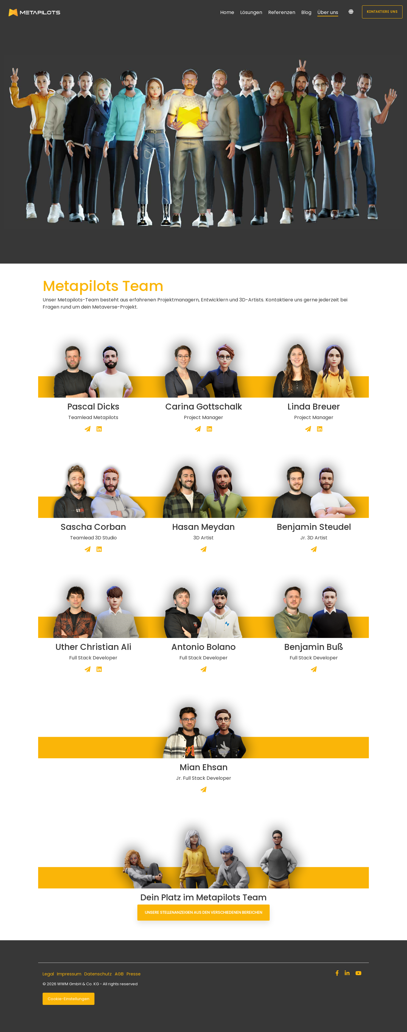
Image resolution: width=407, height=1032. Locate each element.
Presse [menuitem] (134, 974)
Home (227, 12)
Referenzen (281, 12)
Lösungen (251, 12)
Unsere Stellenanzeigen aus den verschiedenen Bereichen (203, 912)
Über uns (327, 12)
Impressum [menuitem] (69, 974)
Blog (306, 12)
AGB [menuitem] (119, 974)
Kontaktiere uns (382, 12)
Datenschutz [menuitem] (98, 974)
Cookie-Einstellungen (68, 999)
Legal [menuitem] (48, 974)
